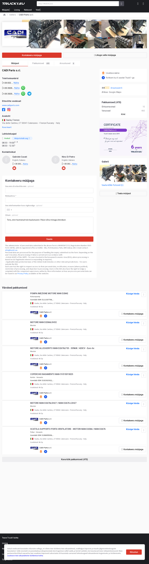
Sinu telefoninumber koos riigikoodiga (23, 205)
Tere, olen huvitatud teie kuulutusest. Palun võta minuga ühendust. (49, 225)
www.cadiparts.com (10, 105)
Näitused (28, 10)
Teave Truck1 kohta (10, 538)
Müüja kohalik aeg (22, 138)
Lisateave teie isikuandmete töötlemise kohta (25, 555)
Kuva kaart (7, 127)
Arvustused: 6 (116, 87)
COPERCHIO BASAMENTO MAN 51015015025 (52, 377)
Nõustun (134, 552)
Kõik (123, 114)
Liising (17, 10)
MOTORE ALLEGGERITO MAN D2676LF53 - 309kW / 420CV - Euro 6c (63, 350)
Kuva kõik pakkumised (74, 463)
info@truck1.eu (11, 250)
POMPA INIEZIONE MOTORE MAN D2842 (49, 294)
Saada (49, 239)
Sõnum (11, 215)
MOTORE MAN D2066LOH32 (44, 323)
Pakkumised (43, 63)
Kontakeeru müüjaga (38, 55)
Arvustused (67, 63)
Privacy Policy (23, 273)
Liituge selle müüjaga (111, 55)
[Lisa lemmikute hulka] (143, 295)
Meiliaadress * (10, 196)
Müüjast (19, 63)
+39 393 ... (20, 163)
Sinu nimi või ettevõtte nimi (19, 186)
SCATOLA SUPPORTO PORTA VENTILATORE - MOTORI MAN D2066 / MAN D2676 (68, 433)
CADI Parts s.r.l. (46, 313)
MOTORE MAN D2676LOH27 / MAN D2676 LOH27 (54, 406)
